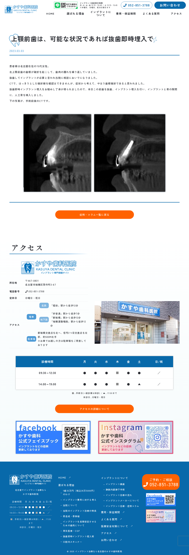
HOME (50, 13)
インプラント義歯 (115, 484)
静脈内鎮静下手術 (115, 489)
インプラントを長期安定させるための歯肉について (79, 523)
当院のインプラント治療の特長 (79, 510)
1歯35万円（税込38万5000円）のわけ (79, 492)
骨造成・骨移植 (71, 516)
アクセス (176, 13)
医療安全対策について (114, 526)
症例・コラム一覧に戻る (94, 215)
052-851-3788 (136, 5)
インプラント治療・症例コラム (122, 506)
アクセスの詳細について (94, 409)
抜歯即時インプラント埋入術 (78, 536)
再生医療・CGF (71, 530)
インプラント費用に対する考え (79, 499)
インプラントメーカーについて (122, 500)
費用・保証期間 (126, 13)
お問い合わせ (170, 5)
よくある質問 (151, 13)
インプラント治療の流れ (119, 495)
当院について (70, 505)
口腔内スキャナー (72, 541)
